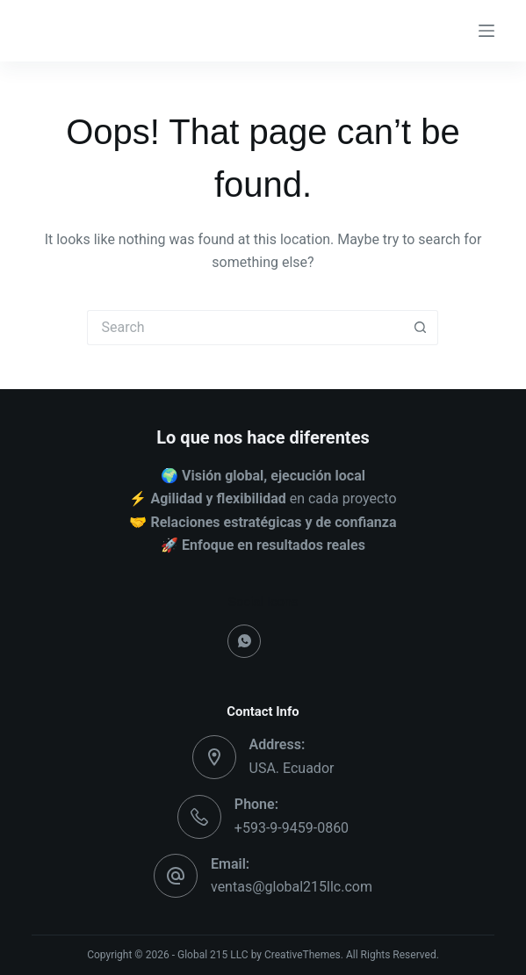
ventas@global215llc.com (291, 886)
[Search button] (420, 327)
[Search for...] (245, 327)
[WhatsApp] (244, 641)
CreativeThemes (302, 955)
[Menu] (486, 31)
